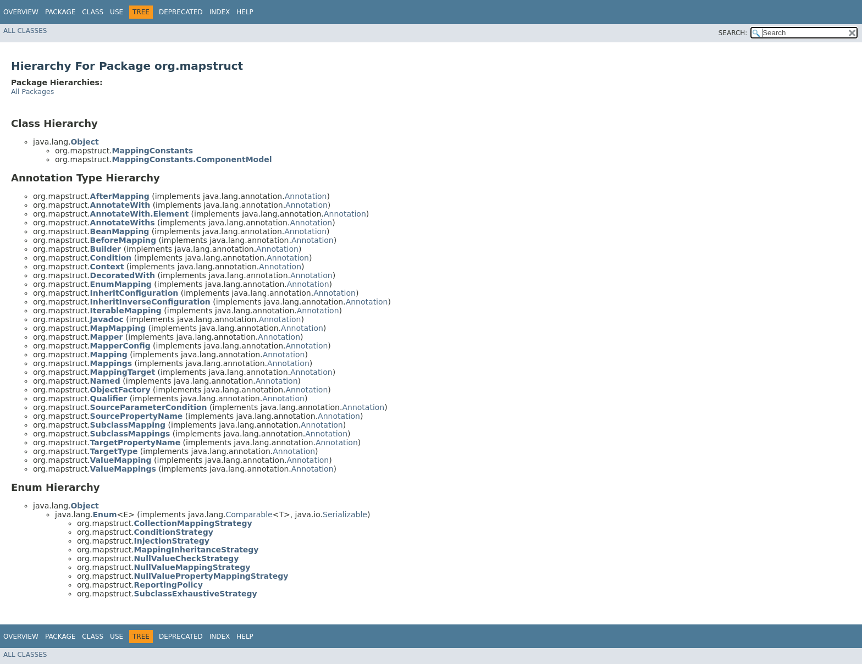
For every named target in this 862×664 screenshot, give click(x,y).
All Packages (32, 91)
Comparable (249, 514)
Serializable (345, 514)
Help (244, 12)
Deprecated (181, 12)
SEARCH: (733, 33)
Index (219, 12)
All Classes (25, 31)
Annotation (306, 196)
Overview (20, 12)
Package (60, 12)
